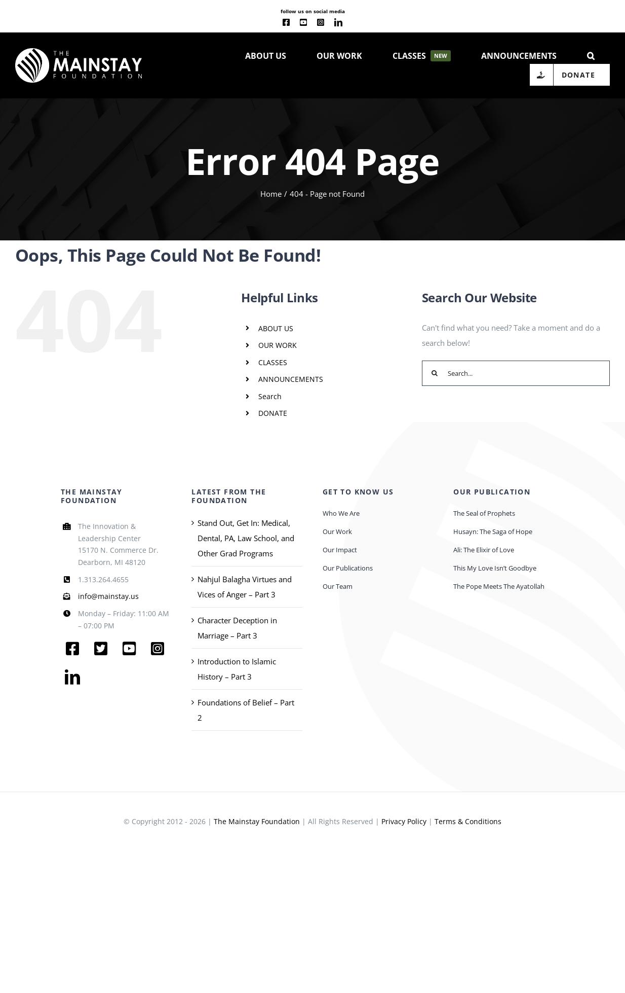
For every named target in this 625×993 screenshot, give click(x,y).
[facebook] (286, 22)
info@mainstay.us (108, 596)
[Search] (434, 373)
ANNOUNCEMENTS (290, 379)
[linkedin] (338, 22)
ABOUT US (275, 328)
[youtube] (303, 22)
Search (270, 396)
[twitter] (100, 648)
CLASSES (272, 362)
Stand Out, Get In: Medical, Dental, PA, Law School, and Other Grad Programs (246, 538)
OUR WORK (277, 345)
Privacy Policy (403, 821)
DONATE (272, 413)
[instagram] (320, 22)
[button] (591, 54)
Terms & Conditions (468, 821)
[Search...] (516, 373)
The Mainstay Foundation (257, 821)
